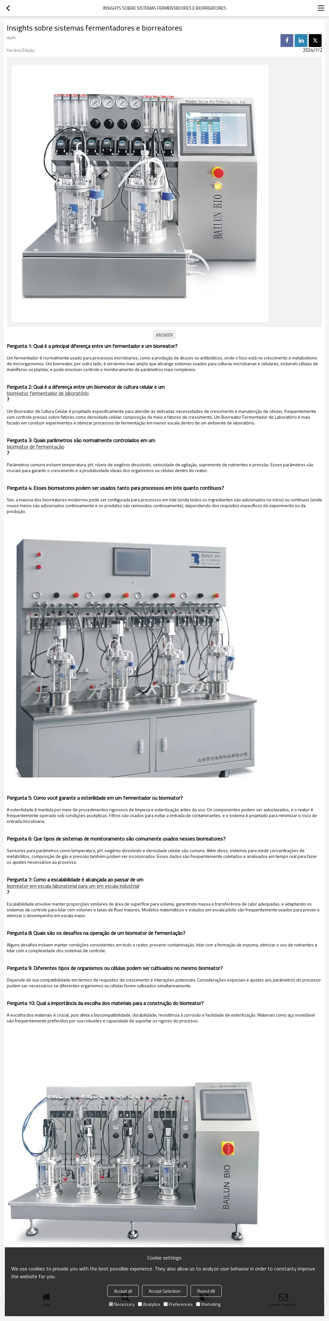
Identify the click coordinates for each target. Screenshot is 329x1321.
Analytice (149, 1304)
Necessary (122, 1304)
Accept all (123, 1291)
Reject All (206, 1291)
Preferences (178, 1304)
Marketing (208, 1304)
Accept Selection (165, 1291)
